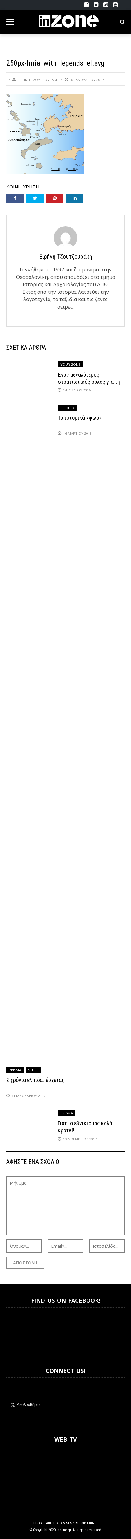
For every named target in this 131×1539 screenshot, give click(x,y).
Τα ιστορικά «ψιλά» (80, 417)
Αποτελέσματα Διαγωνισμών (70, 1523)
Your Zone (70, 364)
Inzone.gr (21, 1332)
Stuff (33, 1070)
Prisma (15, 1070)
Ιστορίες (67, 407)
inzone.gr (64, 1530)
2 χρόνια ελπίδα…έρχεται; (35, 1080)
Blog (37, 1523)
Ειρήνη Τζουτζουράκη (37, 79)
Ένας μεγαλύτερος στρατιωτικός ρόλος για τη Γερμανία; (89, 381)
